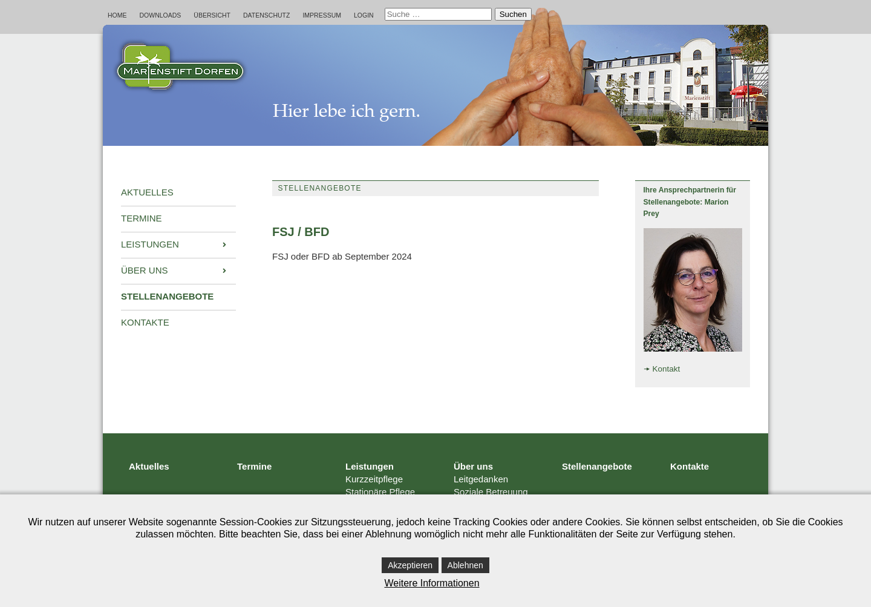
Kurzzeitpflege (374, 479)
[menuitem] (178, 193)
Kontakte (689, 466)
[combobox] (438, 14)
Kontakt (666, 368)
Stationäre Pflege (380, 492)
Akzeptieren (410, 565)
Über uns (473, 466)
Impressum (321, 15)
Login (364, 15)
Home (117, 15)
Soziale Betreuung (491, 492)
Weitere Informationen (431, 583)
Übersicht (212, 15)
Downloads (160, 15)
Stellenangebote (597, 466)
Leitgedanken (481, 479)
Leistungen (369, 466)
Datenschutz (266, 15)
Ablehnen (465, 565)
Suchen (513, 14)
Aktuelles (149, 466)
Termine (254, 466)
